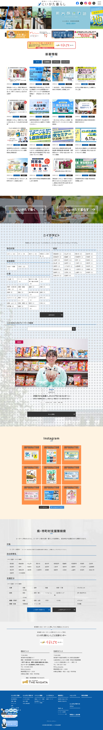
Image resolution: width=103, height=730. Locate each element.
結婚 (23, 600)
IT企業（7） (10, 279)
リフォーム (47, 593)
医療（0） (10, 292)
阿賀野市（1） (79, 257)
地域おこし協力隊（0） (44, 255)
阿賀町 (81, 564)
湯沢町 (28, 570)
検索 (74, 329)
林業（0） (43, 287)
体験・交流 (12, 604)
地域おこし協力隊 (15, 707)
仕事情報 (46, 62)
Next (91, 18)
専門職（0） (10, 306)
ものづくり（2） (12, 298)
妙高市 (81, 570)
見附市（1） (89, 263)
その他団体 (21, 573)
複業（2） (21, 306)
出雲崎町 (90, 567)
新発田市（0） (58, 257)
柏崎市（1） (57, 272)
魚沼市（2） (89, 266)
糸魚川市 (90, 570)
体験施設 (24, 604)
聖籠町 (64, 564)
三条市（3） (79, 263)
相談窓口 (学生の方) (62, 701)
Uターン (42, 402)
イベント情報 (38, 695)
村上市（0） (68, 254)
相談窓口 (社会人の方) (63, 699)
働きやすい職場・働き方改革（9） (33, 281)
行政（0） (43, 303)
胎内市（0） (89, 254)
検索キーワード (49, 699)
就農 (45, 588)
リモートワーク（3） (44, 280)
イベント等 (36, 604)
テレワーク (13, 703)
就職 (23, 588)
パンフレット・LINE (62, 714)
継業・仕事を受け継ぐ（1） (11, 288)
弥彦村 (28, 567)
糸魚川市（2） (58, 275)
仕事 (10, 588)
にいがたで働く (15, 695)
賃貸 (23, 593)
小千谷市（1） (68, 266)
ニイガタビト (50, 695)
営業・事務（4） (23, 303)
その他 (23, 590)
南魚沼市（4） (58, 269)
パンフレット (80, 588)
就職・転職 (60, 402)
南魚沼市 (20, 570)
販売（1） (32, 303)
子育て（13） (22, 266)
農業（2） (32, 287)
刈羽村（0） (68, 272)
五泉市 (90, 564)
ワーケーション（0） (22, 280)
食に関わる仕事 (49, 402)
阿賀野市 (73, 564)
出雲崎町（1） (79, 266)
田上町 (37, 567)
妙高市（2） (89, 272)
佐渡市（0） (68, 275)
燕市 (19, 567)
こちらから (27, 669)
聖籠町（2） (68, 257)
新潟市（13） (68, 260)
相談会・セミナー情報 (39, 699)
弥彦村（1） (89, 260)
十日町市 (37, 570)
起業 (34, 588)
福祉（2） (21, 292)
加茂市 (46, 567)
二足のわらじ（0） (33, 307)
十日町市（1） (79, 269)
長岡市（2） (57, 266)
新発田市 (55, 564)
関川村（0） (79, 254)
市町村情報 (84, 695)
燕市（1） (78, 260)
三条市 (55, 567)
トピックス (65, 62)
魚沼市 (11, 570)
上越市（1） (79, 272)
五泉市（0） (57, 260)
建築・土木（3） (12, 303)
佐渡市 (11, 573)
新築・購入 (36, 593)
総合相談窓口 (14, 699)
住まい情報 (25, 701)
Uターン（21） (11, 254)
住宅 (10, 593)
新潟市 (55, 402)
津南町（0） (89, 269)
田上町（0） (57, 263)
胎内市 (46, 564)
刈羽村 (64, 570)
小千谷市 (81, 567)
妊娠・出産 (36, 600)
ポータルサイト (81, 593)
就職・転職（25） (21, 288)
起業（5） (43, 292)
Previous (11, 18)
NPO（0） (43, 298)
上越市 (72, 570)
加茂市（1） (68, 263)
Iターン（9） (22, 254)
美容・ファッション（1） (22, 299)
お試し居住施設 (26, 703)
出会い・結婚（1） (11, 267)
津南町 (46, 570)
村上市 (28, 564)
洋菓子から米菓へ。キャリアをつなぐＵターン (51, 395)
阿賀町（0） (89, 257)
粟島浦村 (20, 564)
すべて (37, 62)
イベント (56, 62)
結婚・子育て (12, 600)
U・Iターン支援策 (62, 712)
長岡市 (72, 567)
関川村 (37, 564)
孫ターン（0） (33, 254)
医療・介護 (58, 588)
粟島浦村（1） (58, 254)
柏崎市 (55, 570)
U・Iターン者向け (14, 549)
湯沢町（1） (68, 269)
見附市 (64, 567)
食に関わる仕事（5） (33, 293)
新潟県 (11, 564)
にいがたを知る (26, 699)
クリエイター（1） (33, 299)
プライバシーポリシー (51, 721)
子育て (46, 600)
